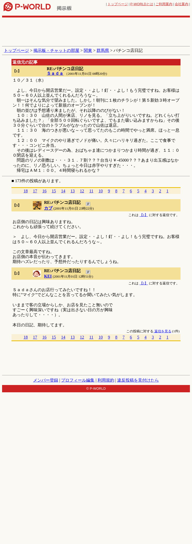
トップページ (117, 4)
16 (44, 191)
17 (35, 191)
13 (72, 191)
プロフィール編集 (77, 380)
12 (82, 191)
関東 (88, 50)
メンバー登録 (45, 380)
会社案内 (181, 4)
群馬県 (103, 50)
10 (101, 191)
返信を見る (162, 331)
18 (25, 191)
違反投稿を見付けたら (138, 380)
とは (141, 4)
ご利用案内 (163, 4)
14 (63, 191)
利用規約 (106, 380)
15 (54, 191)
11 (91, 191)
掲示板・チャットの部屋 (56, 50)
